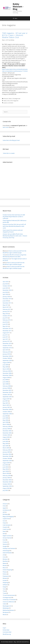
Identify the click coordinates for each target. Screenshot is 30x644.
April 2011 (5, 339)
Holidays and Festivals (9, 548)
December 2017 (7, 303)
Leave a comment (8, 103)
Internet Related (7, 552)
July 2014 (5, 322)
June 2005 (5, 441)
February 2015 (7, 320)
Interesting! (6, 550)
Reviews (5, 578)
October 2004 (6, 458)
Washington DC (7, 606)
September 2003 (7, 486)
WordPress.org (7, 634)
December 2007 (7, 390)
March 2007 (6, 405)
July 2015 (5, 318)
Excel (4, 540)
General (5, 544)
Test (4, 255)
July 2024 (5, 284)
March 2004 (6, 473)
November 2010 (7, 343)
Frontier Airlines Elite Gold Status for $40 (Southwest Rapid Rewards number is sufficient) (14, 216)
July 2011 (5, 335)
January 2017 (6, 311)
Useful (4, 604)
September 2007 (7, 396)
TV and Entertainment (9, 595)
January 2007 (6, 407)
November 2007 (7, 392)
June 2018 (5, 301)
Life (4, 555)
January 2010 (6, 354)
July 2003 (5, 490)
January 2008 (6, 388)
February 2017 (7, 309)
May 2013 (5, 326)
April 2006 (5, 422)
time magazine (14, 100)
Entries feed (6, 630)
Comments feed (7, 632)
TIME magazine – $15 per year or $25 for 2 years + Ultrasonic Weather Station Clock (14, 35)
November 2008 (7, 375)
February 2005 (7, 450)
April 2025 (5, 281)
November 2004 (7, 456)
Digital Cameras (7, 535)
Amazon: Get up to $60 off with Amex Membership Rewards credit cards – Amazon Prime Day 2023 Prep (15, 235)
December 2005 (7, 431)
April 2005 (5, 445)
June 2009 (5, 365)
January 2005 (6, 452)
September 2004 (7, 460)
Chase (4, 523)
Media (4, 563)
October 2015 (6, 315)
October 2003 (6, 484)
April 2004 (5, 471)
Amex (4, 506)
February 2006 (7, 426)
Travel (4, 593)
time (8, 100)
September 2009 (7, 360)
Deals (10, 98)
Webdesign (6, 608)
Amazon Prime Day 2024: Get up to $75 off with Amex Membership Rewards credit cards (14, 226)
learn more (6, 127)
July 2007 (5, 401)
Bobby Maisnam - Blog (18, 6)
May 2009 (5, 367)
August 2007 (6, 399)
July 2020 (5, 292)
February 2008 (7, 386)
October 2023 (6, 286)
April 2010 (5, 350)
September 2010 (7, 347)
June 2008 (5, 382)
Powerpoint (6, 576)
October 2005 (6, 435)
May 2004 (5, 469)
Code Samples (6, 525)
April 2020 (5, 294)
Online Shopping (7, 570)
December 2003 (7, 480)
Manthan (5, 561)
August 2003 (6, 488)
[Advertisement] (15, 180)
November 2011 (7, 330)
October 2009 (6, 358)
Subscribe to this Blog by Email (11, 140)
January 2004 (6, 477)
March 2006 (6, 424)
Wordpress (6, 612)
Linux (4, 557)
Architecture (6, 510)
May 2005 (5, 443)
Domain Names (7, 538)
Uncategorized (16, 98)
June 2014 (5, 324)
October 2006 (6, 411)
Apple (4, 508)
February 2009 (7, 371)
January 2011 (6, 341)
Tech (4, 589)
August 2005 (6, 437)
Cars (4, 521)
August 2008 (6, 377)
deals (5, 100)
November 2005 (7, 433)
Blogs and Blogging (8, 516)
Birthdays (5, 514)
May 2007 (5, 403)
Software (5, 584)
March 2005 (6, 448)
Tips (4, 591)
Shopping (5, 582)
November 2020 (7, 290)
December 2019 (7, 298)
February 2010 (7, 352)
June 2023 (5, 288)
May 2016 (5, 313)
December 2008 (7, 373)
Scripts (4, 580)
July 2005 (5, 439)
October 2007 (6, 394)
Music (4, 567)
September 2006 (7, 413)
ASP (4, 512)
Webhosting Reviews (8, 610)
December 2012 (7, 328)
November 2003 (7, 482)
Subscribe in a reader (9, 153)
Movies (5, 565)
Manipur (5, 559)
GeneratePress (25, 641)
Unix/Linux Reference (8, 602)
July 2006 (5, 416)
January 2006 (6, 428)
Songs (4, 587)
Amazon (6, 98)
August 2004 (6, 463)
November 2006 (7, 409)
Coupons (5, 527)
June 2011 (5, 337)
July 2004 (5, 465)
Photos (4, 572)
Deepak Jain (6, 258)
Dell (4, 533)
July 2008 (5, 379)
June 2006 (5, 418)
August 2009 (6, 362)
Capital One (6, 518)
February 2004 (7, 475)
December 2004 (7, 454)
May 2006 (5, 420)
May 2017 (5, 305)
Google (5, 546)
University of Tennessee (9, 599)
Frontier (5, 542)
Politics (5, 574)
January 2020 (6, 296)
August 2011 (6, 333)
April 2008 (5, 384)
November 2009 (7, 356)
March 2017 (6, 307)
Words (4, 614)
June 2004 (5, 467)
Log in (4, 628)
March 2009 (6, 369)
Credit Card (6, 529)
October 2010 (6, 345)
